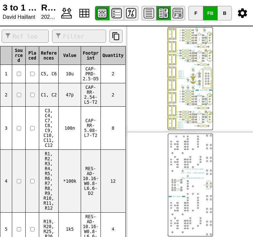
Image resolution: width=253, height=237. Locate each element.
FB (210, 13)
